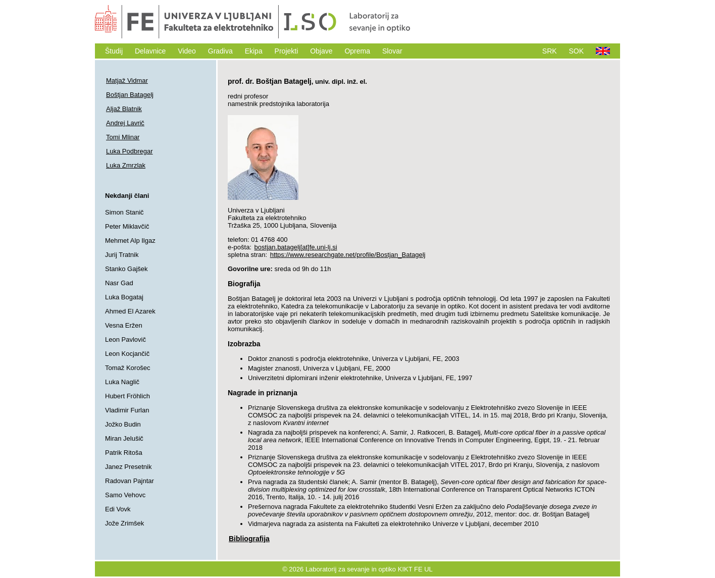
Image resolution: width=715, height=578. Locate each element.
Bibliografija (249, 539)
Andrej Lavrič (125, 123)
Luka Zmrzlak (125, 165)
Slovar (392, 51)
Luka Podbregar (129, 151)
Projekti (286, 51)
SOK (576, 51)
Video (187, 51)
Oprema (357, 51)
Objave (321, 51)
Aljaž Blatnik (124, 109)
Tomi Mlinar (122, 137)
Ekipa (254, 51)
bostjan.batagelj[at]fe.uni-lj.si (295, 247)
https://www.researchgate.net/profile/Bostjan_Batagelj (348, 254)
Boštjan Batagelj (130, 94)
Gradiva (220, 51)
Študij (114, 51)
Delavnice (150, 51)
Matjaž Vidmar (127, 80)
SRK (549, 51)
